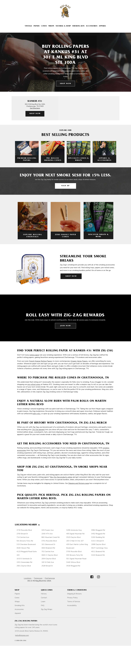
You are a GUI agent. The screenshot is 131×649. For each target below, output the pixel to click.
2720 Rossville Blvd (24, 530)
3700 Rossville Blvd (74, 551)
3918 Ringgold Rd (73, 566)
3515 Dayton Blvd (73, 537)
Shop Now (65, 84)
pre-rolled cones (33, 384)
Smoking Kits (78, 26)
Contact (44, 598)
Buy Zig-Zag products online (61, 477)
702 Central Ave (47, 551)
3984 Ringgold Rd (98, 530)
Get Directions (35, 108)
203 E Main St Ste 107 (75, 541)
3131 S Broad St (97, 541)
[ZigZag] (65, 11)
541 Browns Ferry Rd (25, 541)
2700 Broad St (22, 534)
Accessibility (72, 605)
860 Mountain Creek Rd (50, 537)
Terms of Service (73, 601)
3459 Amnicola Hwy (74, 530)
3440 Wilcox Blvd (73, 562)
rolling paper (34, 355)
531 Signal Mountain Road (76, 559)
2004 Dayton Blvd (48, 559)
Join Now (65, 326)
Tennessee (38, 578)
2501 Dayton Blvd (24, 566)
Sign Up (65, 186)
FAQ (42, 605)
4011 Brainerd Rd (98, 551)
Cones (44, 26)
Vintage (28, 26)
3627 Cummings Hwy (99, 548)
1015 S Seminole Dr (24, 559)
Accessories (91, 26)
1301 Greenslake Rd (24, 562)
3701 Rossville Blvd (49, 541)
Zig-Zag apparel (38, 429)
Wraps (51, 26)
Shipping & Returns (74, 594)
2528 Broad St (47, 566)
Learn (43, 601)
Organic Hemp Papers (79, 361)
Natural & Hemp (63, 26)
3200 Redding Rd (98, 537)
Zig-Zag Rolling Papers (26, 621)
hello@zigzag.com (22, 635)
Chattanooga (50, 578)
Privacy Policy (72, 598)
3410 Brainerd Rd (98, 555)
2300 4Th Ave (47, 534)
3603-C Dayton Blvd (49, 555)
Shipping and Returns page (78, 483)
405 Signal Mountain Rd (75, 534)
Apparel (102, 26)
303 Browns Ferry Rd (74, 555)
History (44, 594)
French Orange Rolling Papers (40, 361)
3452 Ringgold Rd (98, 534)
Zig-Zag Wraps (46, 609)
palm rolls (36, 413)
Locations (27, 578)
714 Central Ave (23, 537)
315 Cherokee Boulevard (26, 544)
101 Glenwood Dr (48, 544)
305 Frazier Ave (47, 530)
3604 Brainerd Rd (48, 548)
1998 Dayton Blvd (98, 544)
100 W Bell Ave (47, 562)
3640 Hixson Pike (23, 548)
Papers (37, 26)
